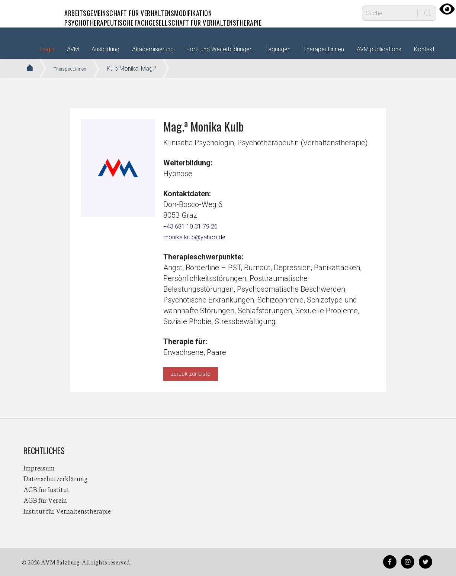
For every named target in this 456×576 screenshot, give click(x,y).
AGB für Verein (45, 500)
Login (47, 49)
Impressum (39, 467)
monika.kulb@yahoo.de (201, 236)
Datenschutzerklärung (55, 478)
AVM (38, 13)
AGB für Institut (46, 489)
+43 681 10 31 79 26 (196, 225)
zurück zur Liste (191, 373)
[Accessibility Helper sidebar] (447, 9)
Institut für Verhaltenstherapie (67, 510)
